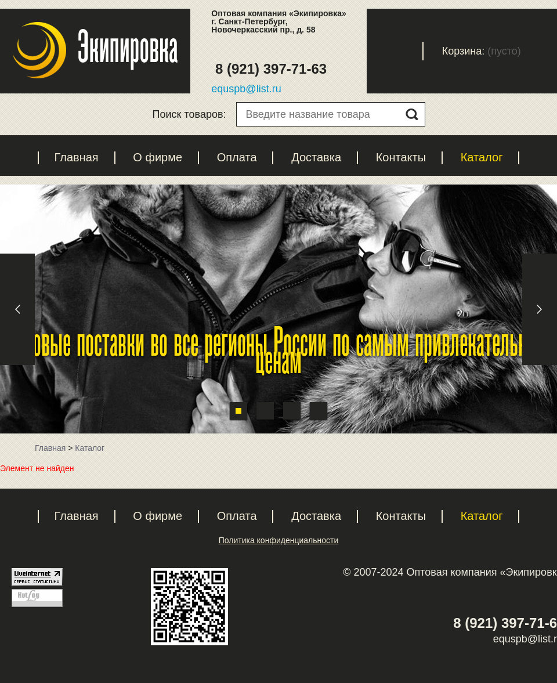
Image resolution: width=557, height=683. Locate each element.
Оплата (237, 157)
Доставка (316, 157)
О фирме (157, 157)
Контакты (401, 157)
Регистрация (338, 51)
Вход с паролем (404, 51)
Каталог (482, 157)
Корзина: (463, 51)
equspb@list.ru (246, 89)
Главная (77, 157)
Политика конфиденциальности (279, 540)
